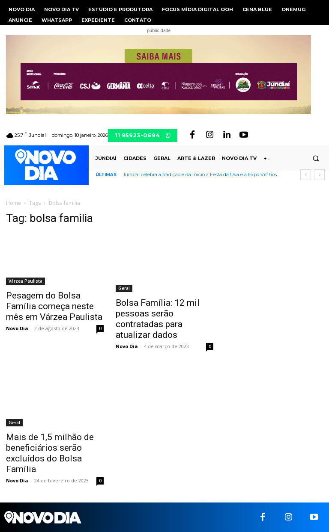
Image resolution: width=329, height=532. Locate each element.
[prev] (305, 174)
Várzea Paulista (25, 281)
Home (13, 203)
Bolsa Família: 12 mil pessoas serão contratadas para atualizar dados (158, 319)
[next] (319, 174)
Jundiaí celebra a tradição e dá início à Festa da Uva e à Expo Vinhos (200, 174)
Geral (124, 288)
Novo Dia (17, 328)
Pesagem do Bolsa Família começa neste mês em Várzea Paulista (54, 306)
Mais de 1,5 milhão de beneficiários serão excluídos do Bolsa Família (50, 453)
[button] (316, 159)
